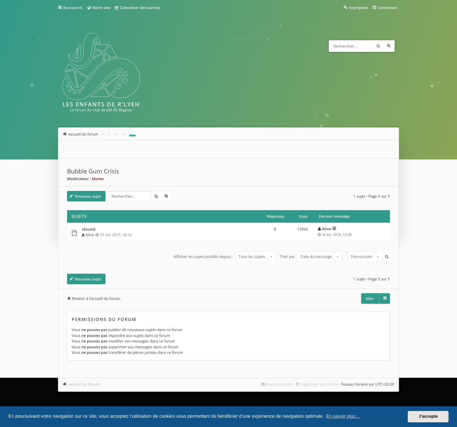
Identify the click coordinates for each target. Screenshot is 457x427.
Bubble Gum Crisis (93, 171)
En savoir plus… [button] (343, 416)
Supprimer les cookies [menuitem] (319, 384)
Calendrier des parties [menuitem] (137, 7)
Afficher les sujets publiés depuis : (224, 256)
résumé (89, 229)
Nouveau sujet (88, 196)
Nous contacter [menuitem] (279, 384)
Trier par (311, 256)
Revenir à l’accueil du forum (96, 298)
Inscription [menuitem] (358, 7)
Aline (90, 234)
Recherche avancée (389, 46)
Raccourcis (73, 7)
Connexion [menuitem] (387, 7)
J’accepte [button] (428, 416)
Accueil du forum (84, 384)
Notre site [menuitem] (98, 7)
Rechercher (378, 46)
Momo (97, 178)
